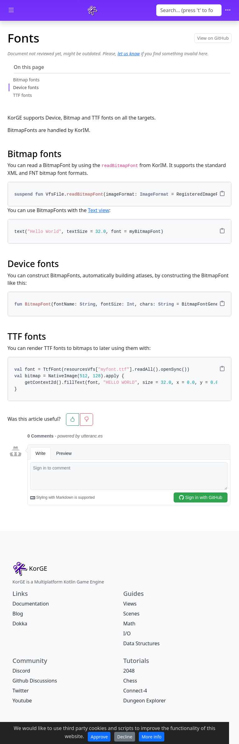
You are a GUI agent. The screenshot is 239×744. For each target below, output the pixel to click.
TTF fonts (22, 95)
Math (129, 623)
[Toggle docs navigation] (11, 10)
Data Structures (141, 643)
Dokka (19, 623)
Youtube (22, 700)
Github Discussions (34, 680)
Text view (98, 210)
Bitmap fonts (26, 80)
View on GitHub (213, 38)
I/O (127, 633)
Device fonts (26, 87)
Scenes (131, 613)
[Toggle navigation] (228, 10)
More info (152, 737)
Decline (124, 737)
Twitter (20, 690)
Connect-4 (135, 690)
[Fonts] (29, 568)
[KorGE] (92, 10)
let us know (129, 54)
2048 (129, 670)
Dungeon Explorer (144, 700)
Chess (130, 680)
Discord (21, 670)
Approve (99, 737)
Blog (17, 613)
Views (130, 603)
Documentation (30, 603)
